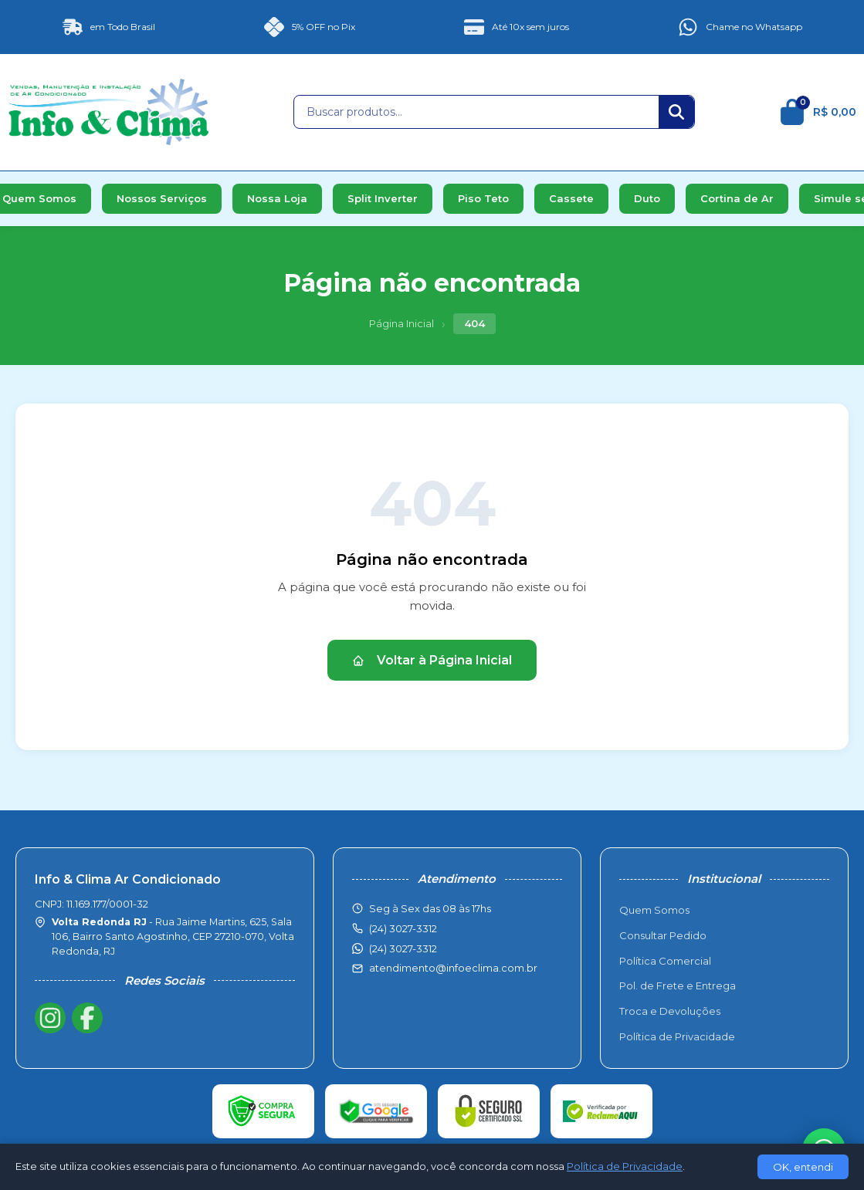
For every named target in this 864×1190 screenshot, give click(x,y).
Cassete (571, 198)
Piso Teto (483, 198)
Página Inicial (401, 323)
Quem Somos (654, 910)
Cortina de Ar (737, 198)
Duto (647, 198)
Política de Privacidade (677, 1036)
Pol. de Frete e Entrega (677, 985)
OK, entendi (803, 1167)
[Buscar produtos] (476, 112)
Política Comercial (665, 961)
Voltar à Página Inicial (432, 660)
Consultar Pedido (662, 935)
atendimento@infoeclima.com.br (453, 968)
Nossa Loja (277, 198)
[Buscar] (676, 112)
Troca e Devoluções (669, 1011)
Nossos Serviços (162, 198)
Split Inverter (382, 198)
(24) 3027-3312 (403, 948)
